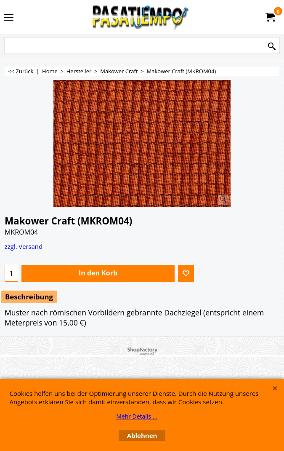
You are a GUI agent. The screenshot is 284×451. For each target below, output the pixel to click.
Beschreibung (29, 297)
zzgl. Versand (23, 246)
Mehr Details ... (136, 416)
